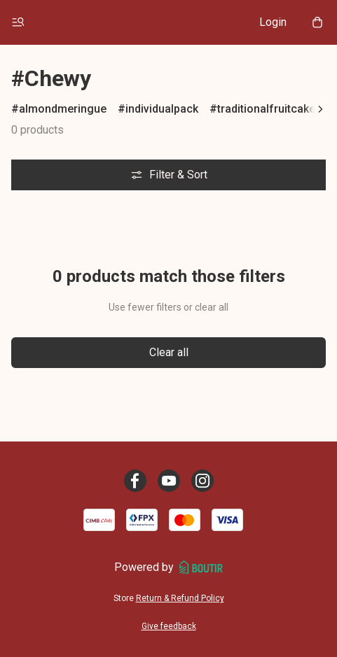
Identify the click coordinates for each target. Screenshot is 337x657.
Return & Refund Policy (180, 598)
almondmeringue (62, 108)
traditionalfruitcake (266, 108)
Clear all (168, 352)
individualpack (161, 108)
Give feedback (169, 626)
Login (273, 22)
